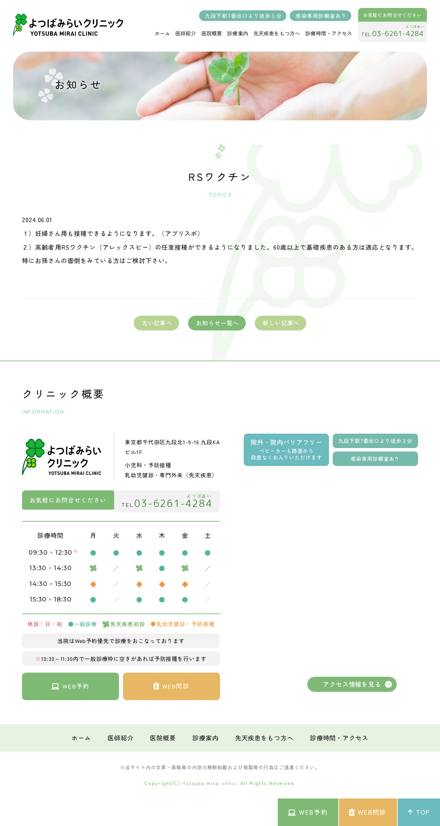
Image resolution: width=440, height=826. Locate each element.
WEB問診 (368, 812)
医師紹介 (121, 736)
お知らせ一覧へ (217, 322)
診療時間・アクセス (339, 736)
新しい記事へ (281, 322)
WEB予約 (308, 812)
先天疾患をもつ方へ (264, 736)
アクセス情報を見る (352, 684)
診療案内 (205, 736)
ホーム (81, 736)
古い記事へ (156, 322)
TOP (419, 812)
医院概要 (163, 736)
